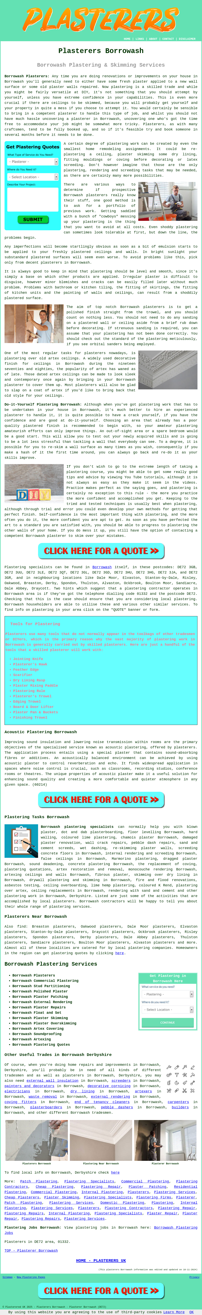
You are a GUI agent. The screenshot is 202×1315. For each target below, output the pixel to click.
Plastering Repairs (24, 1213)
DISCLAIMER (187, 39)
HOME (127, 39)
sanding (143, 328)
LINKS (140, 39)
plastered (81, 252)
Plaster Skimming (61, 1197)
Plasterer (185, 1197)
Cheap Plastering (54, 1187)
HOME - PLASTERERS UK (101, 1260)
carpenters (178, 1102)
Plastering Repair (101, 1187)
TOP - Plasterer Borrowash (31, 1251)
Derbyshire (80, 896)
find (21, 927)
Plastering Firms (154, 1197)
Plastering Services (174, 1192)
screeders (121, 1081)
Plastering (162, 1203)
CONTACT (168, 39)
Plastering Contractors (129, 1208)
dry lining (82, 1091)
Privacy (194, 1277)
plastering (186, 227)
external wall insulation (53, 1081)
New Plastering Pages (31, 1277)
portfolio (115, 206)
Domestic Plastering (122, 1203)
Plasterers (138, 1192)
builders (180, 1107)
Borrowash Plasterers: (27, 76)
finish (11, 364)
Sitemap (7, 1277)
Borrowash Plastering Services (51, 964)
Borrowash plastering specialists (77, 827)
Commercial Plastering (145, 1182)
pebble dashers (117, 1107)
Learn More (174, 1312)
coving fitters (20, 1102)
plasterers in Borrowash (65, 263)
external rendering (110, 1097)
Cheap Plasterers (22, 1197)
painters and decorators (29, 1086)
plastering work (123, 144)
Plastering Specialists (89, 1182)
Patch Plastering (38, 1182)
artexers (143, 1091)
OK (191, 1312)
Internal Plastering (102, 1192)
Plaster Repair (162, 1213)
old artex (49, 358)
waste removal (43, 1097)
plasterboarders (46, 1107)
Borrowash (102, 567)
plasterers (86, 385)
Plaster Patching (147, 1187)
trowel (152, 312)
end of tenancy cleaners (102, 1102)
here (119, 953)
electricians (17, 1091)
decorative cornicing (109, 1086)
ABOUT (153, 39)
